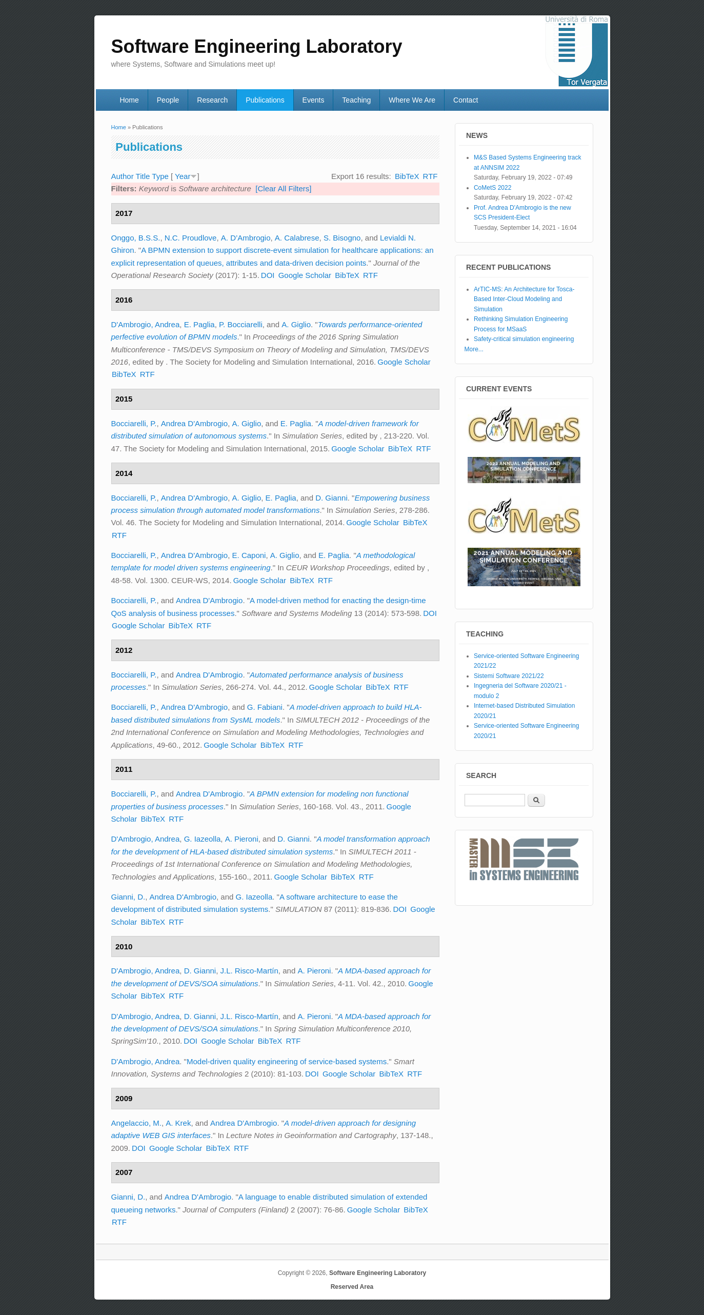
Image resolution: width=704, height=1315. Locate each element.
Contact (465, 100)
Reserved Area (352, 1286)
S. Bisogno (342, 237)
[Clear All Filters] (283, 188)
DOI (268, 275)
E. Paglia (199, 324)
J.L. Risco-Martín (249, 970)
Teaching (356, 100)
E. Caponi (249, 555)
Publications (265, 100)
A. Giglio (296, 324)
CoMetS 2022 (492, 187)
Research (212, 100)
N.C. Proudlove (191, 237)
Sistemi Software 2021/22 (509, 676)
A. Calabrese (297, 237)
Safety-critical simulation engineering (524, 339)
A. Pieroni (241, 838)
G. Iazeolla (202, 838)
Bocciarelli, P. (134, 423)
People (168, 100)
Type (160, 176)
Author (122, 176)
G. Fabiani (265, 707)
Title (143, 176)
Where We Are (412, 100)
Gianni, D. (128, 896)
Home (128, 100)
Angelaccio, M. (136, 1123)
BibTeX (407, 176)
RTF (430, 176)
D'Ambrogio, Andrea (145, 324)
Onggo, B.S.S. (135, 237)
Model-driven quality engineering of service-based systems (287, 1061)
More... (474, 349)
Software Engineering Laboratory (377, 1273)
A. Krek (178, 1123)
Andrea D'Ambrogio (194, 423)
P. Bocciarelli (241, 324)
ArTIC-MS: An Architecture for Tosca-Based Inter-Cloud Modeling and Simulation (524, 299)
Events (314, 100)
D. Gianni (331, 497)
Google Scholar (304, 275)
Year (182, 176)
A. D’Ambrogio (246, 237)
